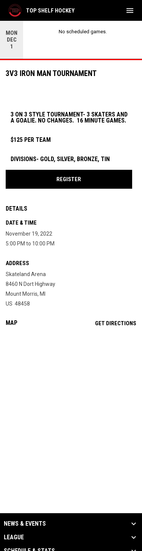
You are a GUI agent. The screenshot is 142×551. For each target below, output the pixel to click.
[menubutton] (129, 10)
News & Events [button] (25, 524)
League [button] (14, 537)
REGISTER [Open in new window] (68, 179)
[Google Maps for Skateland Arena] (71, 390)
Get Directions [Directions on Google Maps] (115, 323)
